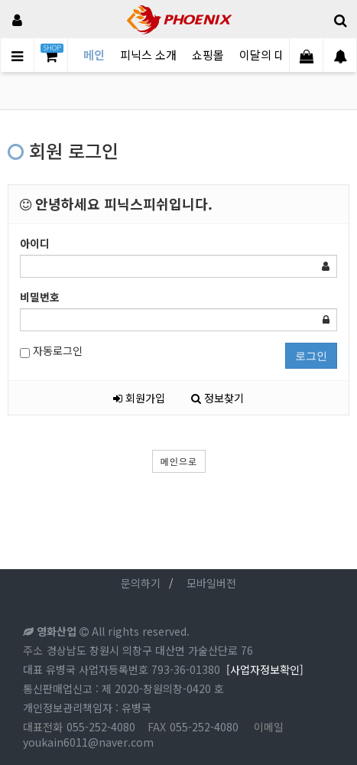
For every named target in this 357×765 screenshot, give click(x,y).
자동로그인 (51, 351)
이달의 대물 (267, 55)
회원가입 (139, 397)
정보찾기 (217, 397)
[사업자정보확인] (265, 669)
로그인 (311, 356)
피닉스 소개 (148, 55)
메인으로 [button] (179, 460)
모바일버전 (211, 583)
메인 (94, 55)
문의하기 (141, 583)
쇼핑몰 (208, 55)
